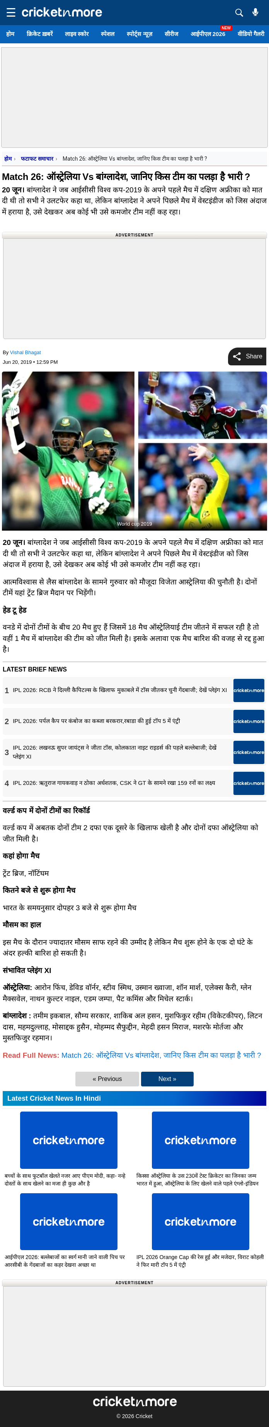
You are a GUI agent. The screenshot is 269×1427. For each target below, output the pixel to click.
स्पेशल (107, 34)
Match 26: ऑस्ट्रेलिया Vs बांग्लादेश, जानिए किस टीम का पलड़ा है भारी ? (161, 1055)
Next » (167, 1079)
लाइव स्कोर (77, 34)
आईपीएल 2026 (208, 34)
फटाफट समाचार (37, 159)
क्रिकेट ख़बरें (40, 34)
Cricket (144, 1416)
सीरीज (171, 34)
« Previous (107, 1079)
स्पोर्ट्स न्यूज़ (139, 34)
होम (10, 34)
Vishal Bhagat (25, 352)
